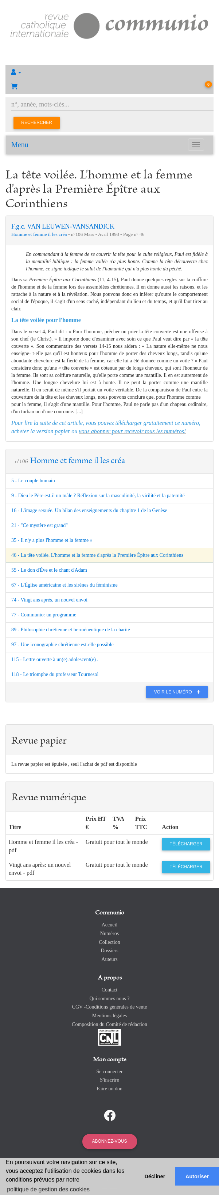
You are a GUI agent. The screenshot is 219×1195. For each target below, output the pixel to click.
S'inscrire (109, 1080)
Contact (110, 990)
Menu (19, 145)
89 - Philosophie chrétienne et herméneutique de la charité (70, 629)
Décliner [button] (155, 1176)
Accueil (110, 925)
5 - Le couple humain (33, 480)
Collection (109, 942)
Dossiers (109, 950)
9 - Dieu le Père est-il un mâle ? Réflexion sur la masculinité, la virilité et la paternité (98, 495)
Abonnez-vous (109, 1141)
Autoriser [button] (197, 1176)
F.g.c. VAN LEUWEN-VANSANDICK (62, 226)
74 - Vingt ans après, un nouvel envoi (49, 600)
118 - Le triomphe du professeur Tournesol (54, 674)
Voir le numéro (179, 692)
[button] (109, 72)
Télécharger (186, 843)
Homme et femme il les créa (39, 234)
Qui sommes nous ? (109, 998)
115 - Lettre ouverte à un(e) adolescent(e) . (54, 659)
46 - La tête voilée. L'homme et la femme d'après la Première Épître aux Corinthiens (97, 555)
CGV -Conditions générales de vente (109, 1007)
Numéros (109, 933)
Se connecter (110, 1071)
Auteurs (109, 959)
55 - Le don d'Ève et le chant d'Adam (49, 570)
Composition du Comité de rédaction (109, 1024)
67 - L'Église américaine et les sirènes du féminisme (64, 585)
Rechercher (36, 122)
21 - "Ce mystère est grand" (39, 525)
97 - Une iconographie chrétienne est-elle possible (62, 644)
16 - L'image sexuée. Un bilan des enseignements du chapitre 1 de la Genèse (89, 510)
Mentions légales (109, 1015)
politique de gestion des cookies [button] (48, 1189)
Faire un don (109, 1088)
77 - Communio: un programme (43, 614)
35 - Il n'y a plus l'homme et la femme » (52, 540)
